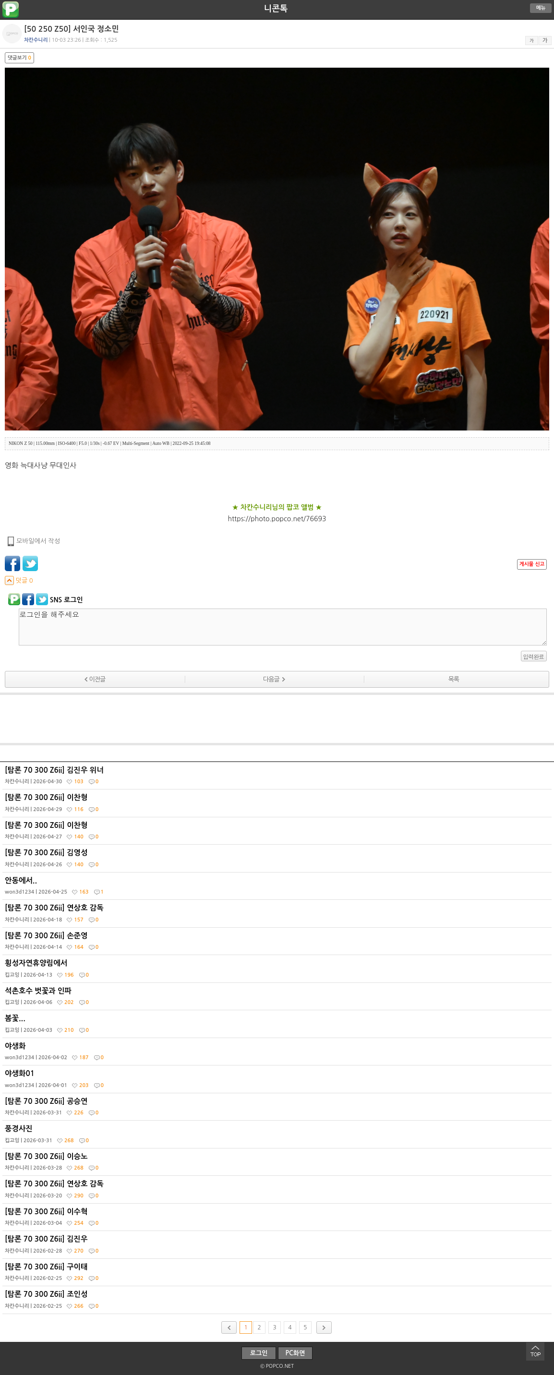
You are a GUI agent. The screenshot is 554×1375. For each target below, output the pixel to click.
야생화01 (278, 1081)
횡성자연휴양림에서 (278, 970)
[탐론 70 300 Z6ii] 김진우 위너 (278, 777)
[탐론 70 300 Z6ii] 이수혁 (278, 1219)
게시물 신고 (531, 564)
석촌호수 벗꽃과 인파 (278, 998)
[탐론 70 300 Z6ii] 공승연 (278, 1109)
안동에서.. (278, 888)
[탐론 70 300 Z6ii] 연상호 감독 (278, 915)
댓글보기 (19, 57)
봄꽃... (278, 1026)
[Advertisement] (277, 719)
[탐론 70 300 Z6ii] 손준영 (278, 943)
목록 (453, 679)
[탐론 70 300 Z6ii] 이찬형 (278, 805)
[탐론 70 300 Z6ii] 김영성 (278, 860)
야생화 (278, 1053)
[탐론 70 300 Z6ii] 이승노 (278, 1164)
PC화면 (295, 1353)
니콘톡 (276, 8)
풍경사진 (278, 1136)
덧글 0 (19, 580)
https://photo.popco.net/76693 (277, 518)
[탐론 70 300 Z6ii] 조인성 (278, 1302)
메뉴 (541, 8)
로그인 (259, 1353)
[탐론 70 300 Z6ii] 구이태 (278, 1274)
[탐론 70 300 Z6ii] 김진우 (278, 1246)
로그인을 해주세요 (283, 627)
